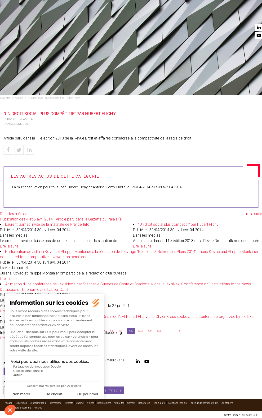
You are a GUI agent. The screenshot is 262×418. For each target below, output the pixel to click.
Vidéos (190, 17)
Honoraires (144, 402)
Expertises (86, 17)
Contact (250, 17)
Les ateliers (227, 402)
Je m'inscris (111, 390)
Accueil (69, 17)
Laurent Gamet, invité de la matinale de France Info (47, 224)
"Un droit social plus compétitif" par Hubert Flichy (54, 98)
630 (112, 331)
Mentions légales (177, 402)
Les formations (111, 17)
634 (150, 331)
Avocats (160, 17)
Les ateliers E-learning (19, 407)
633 (140, 331)
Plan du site (159, 402)
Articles (38, 407)
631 (122, 331)
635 (159, 331)
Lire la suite (253, 213)
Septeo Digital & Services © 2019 (241, 415)
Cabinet (176, 17)
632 (131, 331)
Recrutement (209, 17)
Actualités (232, 17)
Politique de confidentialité (204, 402)
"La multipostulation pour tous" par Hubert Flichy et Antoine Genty (63, 187)
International (138, 17)
